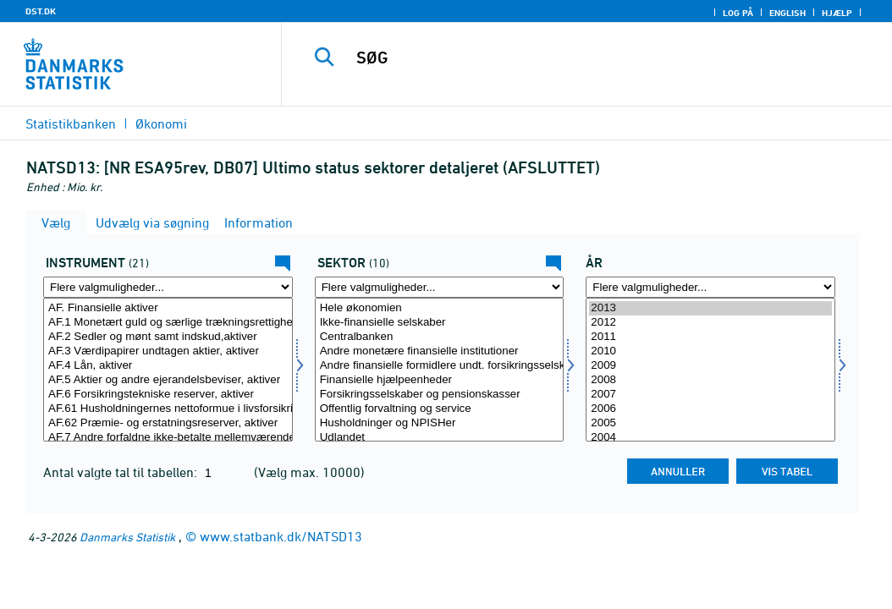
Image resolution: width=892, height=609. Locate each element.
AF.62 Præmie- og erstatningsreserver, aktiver (168, 423)
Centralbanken (439, 337)
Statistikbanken (70, 123)
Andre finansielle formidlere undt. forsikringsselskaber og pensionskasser (439, 366)
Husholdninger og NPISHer (439, 423)
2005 (710, 423)
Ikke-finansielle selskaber (439, 322)
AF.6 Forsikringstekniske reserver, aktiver (168, 394)
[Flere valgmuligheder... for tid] (710, 287)
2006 (710, 409)
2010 (710, 351)
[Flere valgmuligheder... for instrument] (168, 287)
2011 (710, 337)
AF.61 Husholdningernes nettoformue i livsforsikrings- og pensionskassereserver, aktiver (168, 409)
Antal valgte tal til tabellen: (122, 472)
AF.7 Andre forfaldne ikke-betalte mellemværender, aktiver (168, 438)
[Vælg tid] (710, 370)
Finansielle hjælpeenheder (439, 380)
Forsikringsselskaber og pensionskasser (439, 394)
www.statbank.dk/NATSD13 (281, 536)
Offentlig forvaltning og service (439, 409)
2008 (710, 380)
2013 (710, 308)
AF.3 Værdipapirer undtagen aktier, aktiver (168, 351)
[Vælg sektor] (439, 370)
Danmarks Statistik (127, 536)
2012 (710, 322)
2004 (710, 438)
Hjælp (837, 13)
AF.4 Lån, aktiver (168, 366)
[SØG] (590, 57)
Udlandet (439, 438)
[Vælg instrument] (168, 370)
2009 (710, 366)
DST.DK (40, 11)
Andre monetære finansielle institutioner (439, 351)
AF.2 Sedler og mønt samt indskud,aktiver (168, 337)
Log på (738, 13)
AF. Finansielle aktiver (168, 308)
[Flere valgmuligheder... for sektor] (439, 287)
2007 (710, 394)
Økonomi (161, 123)
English (787, 13)
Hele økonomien (439, 308)
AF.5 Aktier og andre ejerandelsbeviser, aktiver (168, 380)
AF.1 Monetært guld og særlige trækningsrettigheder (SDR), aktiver (168, 322)
